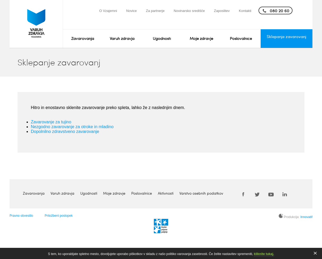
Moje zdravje (201, 38)
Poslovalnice (241, 38)
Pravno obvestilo (21, 216)
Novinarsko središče (189, 11)
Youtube (271, 194)
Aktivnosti (165, 193)
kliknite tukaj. (264, 254)
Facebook (243, 194)
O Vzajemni (108, 11)
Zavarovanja (82, 38)
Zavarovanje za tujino (51, 122)
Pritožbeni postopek (59, 216)
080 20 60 (279, 10)
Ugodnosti (162, 38)
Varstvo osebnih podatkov (201, 193)
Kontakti (245, 11)
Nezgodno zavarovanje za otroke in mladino (72, 126)
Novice (131, 11)
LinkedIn (285, 194)
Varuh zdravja (122, 38)
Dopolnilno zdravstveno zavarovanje (65, 131)
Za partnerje (155, 11)
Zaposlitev (222, 11)
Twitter (257, 194)
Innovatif (306, 217)
